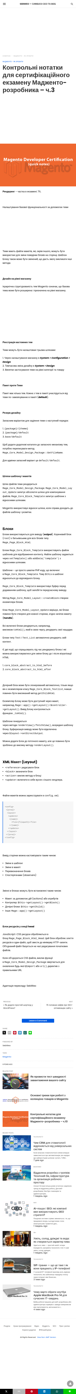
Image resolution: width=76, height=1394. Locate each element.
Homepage (7, 56)
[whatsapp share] (25, 1032)
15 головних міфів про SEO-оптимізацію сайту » (59, 1007)
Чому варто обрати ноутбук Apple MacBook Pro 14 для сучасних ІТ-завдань (50, 1295)
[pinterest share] (14, 1032)
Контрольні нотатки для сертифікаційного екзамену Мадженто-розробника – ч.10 (49, 1117)
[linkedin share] (20, 1032)
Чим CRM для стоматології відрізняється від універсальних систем (52, 1146)
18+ (34, 1233)
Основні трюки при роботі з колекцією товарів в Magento (49, 1097)
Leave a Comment (38, 1020)
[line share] (30, 1032)
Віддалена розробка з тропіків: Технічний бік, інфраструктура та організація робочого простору (51, 1177)
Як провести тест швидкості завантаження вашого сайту (48, 1078)
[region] (38, 30)
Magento (7, 1056)
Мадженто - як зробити (23, 56)
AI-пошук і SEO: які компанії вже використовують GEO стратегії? (50, 1212)
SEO (35, 1203)
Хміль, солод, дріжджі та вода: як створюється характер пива (51, 1240)
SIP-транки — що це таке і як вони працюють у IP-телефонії (51, 1266)
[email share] (9, 1032)
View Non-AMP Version (46, 1337)
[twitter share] (4, 1032)
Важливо (37, 1167)
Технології (38, 1137)
